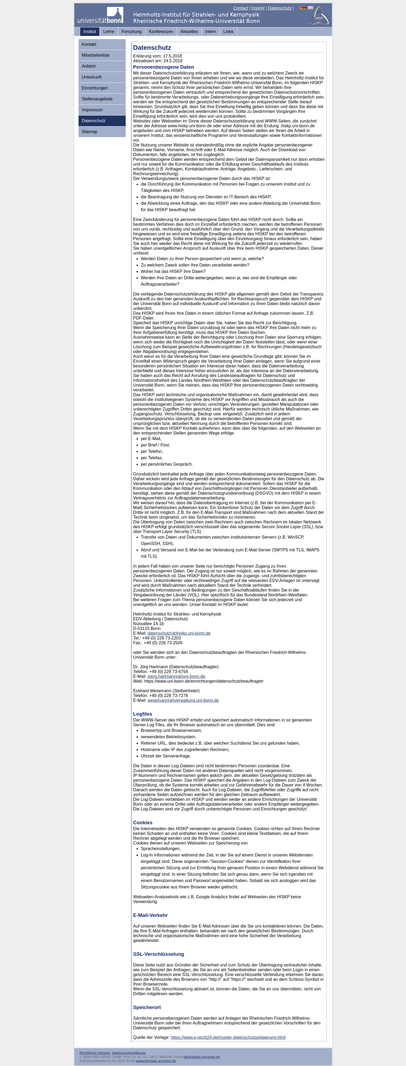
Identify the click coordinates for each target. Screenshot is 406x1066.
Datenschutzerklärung (128, 1053)
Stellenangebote (97, 99)
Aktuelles (189, 31)
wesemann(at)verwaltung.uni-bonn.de (183, 700)
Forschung (132, 31)
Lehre (108, 31)
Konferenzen (161, 31)
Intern (210, 31)
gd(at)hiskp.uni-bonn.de (201, 1057)
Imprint (258, 8)
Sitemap (89, 131)
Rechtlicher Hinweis (95, 1053)
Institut (89, 31)
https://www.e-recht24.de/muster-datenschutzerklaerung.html (228, 1037)
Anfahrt (89, 66)
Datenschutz (280, 8)
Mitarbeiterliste (95, 55)
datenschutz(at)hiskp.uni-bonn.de (179, 633)
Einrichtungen (95, 88)
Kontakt (89, 44)
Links (228, 31)
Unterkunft (91, 77)
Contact (240, 8)
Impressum (92, 110)
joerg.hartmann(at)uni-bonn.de (176, 676)
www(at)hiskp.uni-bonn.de (156, 1061)
